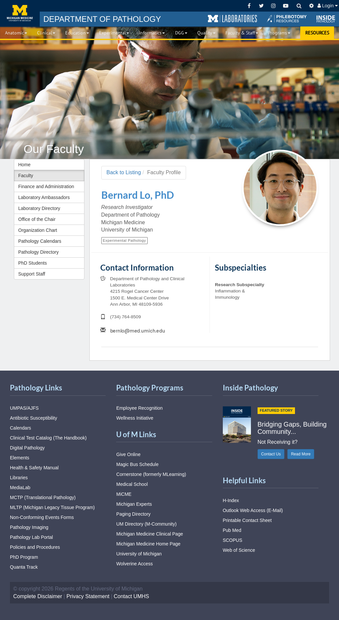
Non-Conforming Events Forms (42, 517)
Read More (301, 454)
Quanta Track (24, 567)
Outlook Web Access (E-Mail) (253, 510)
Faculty (25, 175)
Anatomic (16, 33)
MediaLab (20, 487)
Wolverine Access (134, 563)
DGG (181, 33)
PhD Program (24, 557)
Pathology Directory (38, 252)
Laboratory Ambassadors (44, 197)
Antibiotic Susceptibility (33, 418)
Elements (19, 457)
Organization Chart (37, 230)
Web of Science (239, 550)
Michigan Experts (134, 504)
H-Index (231, 500)
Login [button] (327, 5)
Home (24, 164)
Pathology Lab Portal (31, 537)
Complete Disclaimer (37, 596)
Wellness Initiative (134, 418)
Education (77, 33)
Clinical (46, 33)
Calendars (20, 428)
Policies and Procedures (35, 547)
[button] (232, 19)
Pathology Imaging (29, 527)
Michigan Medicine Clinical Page (149, 534)
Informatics (152, 33)
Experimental (114, 33)
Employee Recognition (139, 408)
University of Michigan (139, 553)
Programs (279, 33)
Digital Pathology (27, 447)
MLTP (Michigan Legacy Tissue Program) (52, 507)
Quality (206, 33)
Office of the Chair (37, 219)
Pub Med (232, 530)
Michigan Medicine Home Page (148, 543)
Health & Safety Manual (34, 467)
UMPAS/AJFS (24, 408)
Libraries (19, 477)
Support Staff (31, 274)
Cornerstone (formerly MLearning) (151, 474)
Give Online (128, 454)
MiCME (123, 494)
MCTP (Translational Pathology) (42, 497)
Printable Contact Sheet (247, 520)
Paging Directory (133, 514)
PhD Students (32, 263)
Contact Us (271, 454)
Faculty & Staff (241, 33)
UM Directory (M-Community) (146, 524)
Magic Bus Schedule (137, 464)
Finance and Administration (46, 186)
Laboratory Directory (39, 208)
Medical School (132, 484)
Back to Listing (124, 172)
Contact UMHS (131, 596)
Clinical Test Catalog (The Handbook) (48, 437)
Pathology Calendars (39, 241)
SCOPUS (232, 540)
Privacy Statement (88, 596)
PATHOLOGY (102, 19)
